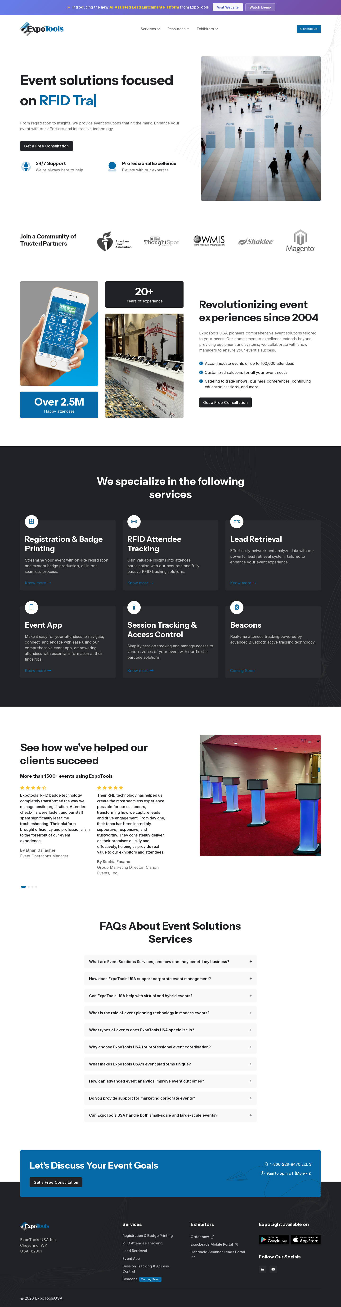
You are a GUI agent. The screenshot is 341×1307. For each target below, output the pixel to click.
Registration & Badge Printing (147, 1235)
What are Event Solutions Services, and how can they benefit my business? (159, 961)
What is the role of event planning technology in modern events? (149, 1012)
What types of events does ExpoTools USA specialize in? (141, 1030)
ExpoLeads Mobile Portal (214, 1244)
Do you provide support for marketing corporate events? (142, 1098)
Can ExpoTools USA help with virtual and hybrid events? (141, 995)
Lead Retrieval (256, 539)
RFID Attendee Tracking (154, 544)
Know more (38, 583)
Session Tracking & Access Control (162, 629)
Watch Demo (260, 7)
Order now (202, 1236)
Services (148, 29)
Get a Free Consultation (46, 146)
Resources (176, 29)
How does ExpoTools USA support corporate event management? (150, 978)
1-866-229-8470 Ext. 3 (287, 1164)
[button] (23, 887)
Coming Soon (242, 670)
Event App (43, 625)
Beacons (142, 1279)
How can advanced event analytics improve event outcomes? (146, 1081)
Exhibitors (205, 29)
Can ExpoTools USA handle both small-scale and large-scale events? (153, 1115)
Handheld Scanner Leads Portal (218, 1254)
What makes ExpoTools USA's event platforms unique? (140, 1064)
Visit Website (228, 7)
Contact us (309, 29)
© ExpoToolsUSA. (41, 1298)
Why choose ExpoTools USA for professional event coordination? (150, 1047)
